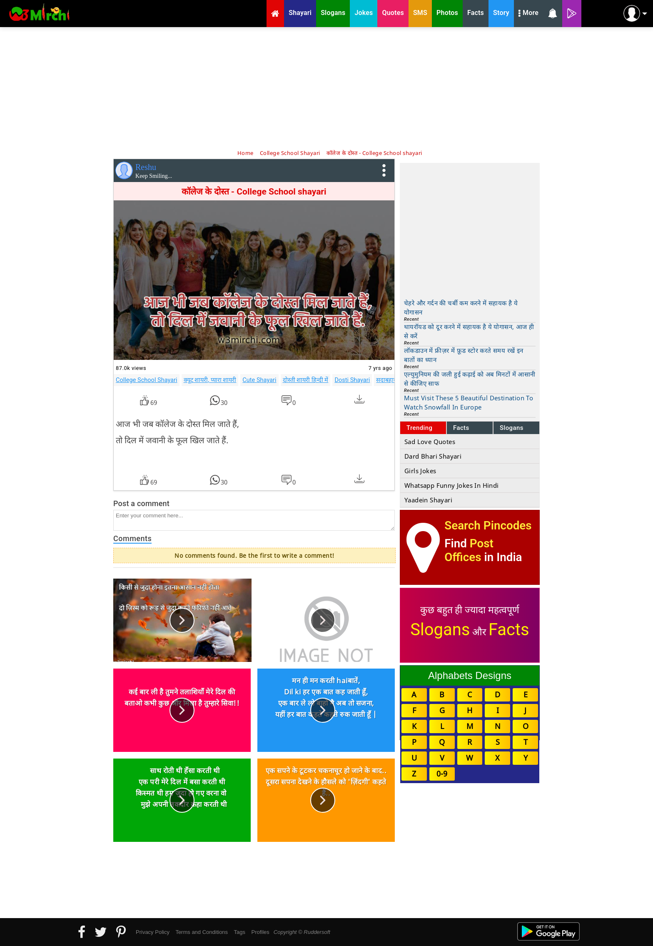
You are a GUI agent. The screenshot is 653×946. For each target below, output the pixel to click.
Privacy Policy (152, 932)
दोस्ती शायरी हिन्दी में (306, 380)
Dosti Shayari (352, 380)
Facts (461, 428)
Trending (419, 428)
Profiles (260, 932)
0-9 (441, 774)
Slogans (511, 428)
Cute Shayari (259, 380)
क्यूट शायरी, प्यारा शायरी (210, 380)
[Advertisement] (326, 87)
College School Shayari (146, 380)
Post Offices (468, 550)
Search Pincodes (487, 525)
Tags (239, 932)
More (528, 13)
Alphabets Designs (469, 675)
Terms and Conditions (201, 932)
